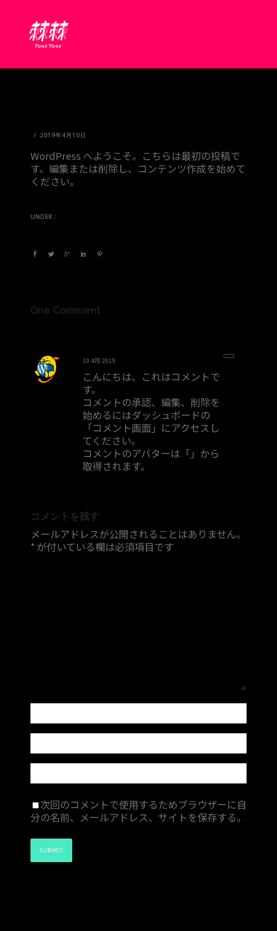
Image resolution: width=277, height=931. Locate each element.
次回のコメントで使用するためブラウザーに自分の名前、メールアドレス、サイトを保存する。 (138, 810)
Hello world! (58, 116)
